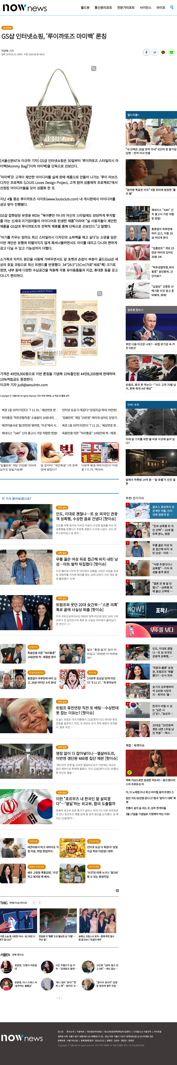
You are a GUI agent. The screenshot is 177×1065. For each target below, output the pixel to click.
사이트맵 (157, 1031)
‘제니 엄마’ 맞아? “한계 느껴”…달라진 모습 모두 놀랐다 (66, 986)
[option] (56, 925)
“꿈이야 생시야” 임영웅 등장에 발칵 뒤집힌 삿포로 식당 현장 (107, 986)
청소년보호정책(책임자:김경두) (117, 1031)
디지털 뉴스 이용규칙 (142, 1031)
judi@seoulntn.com (32, 384)
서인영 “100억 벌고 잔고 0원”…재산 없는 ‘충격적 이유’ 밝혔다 (107, 969)
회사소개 (70, 1031)
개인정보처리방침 (94, 1031)
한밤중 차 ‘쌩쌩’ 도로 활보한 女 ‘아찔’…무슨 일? (96, 938)
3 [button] (62, 998)
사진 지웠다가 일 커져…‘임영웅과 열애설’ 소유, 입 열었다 (66, 969)
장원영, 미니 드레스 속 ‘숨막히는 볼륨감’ (26, 984)
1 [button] (57, 998)
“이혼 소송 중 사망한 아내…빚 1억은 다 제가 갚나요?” (56, 938)
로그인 (60, 1031)
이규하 (5, 51)
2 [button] (59, 998)
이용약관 (80, 1031)
